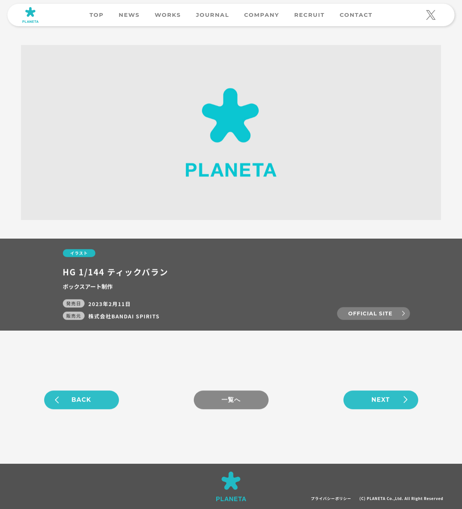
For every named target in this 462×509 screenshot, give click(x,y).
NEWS (129, 14)
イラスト (79, 253)
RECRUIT (309, 14)
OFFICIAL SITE (370, 313)
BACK (81, 400)
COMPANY (261, 14)
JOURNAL (212, 14)
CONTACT (356, 14)
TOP (96, 14)
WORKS (167, 14)
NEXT (380, 400)
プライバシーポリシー (331, 498)
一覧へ (231, 400)
